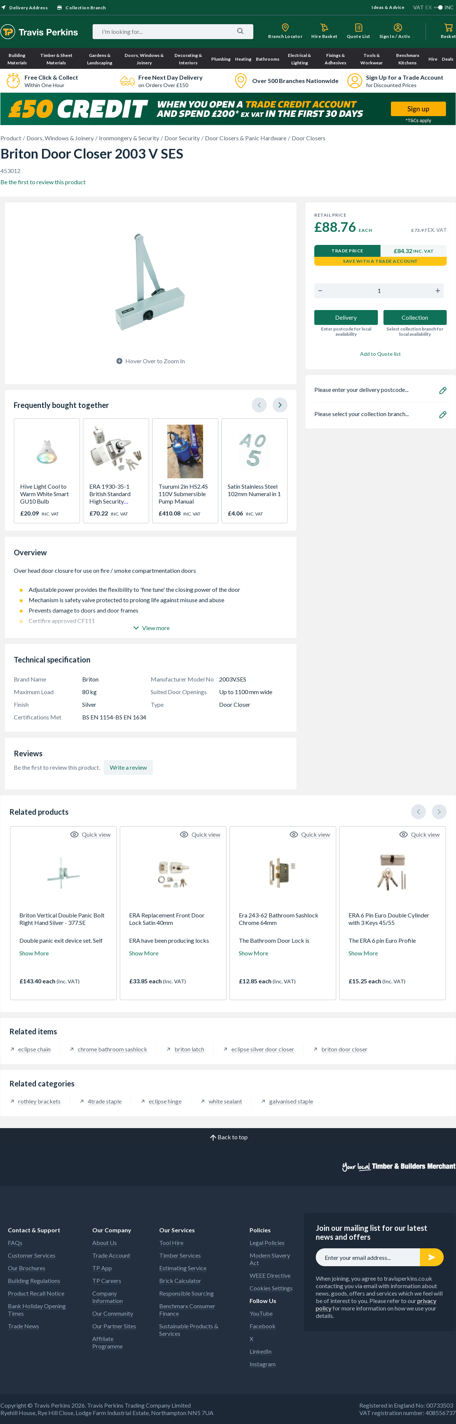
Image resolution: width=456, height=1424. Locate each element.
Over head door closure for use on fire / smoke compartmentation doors (151, 574)
